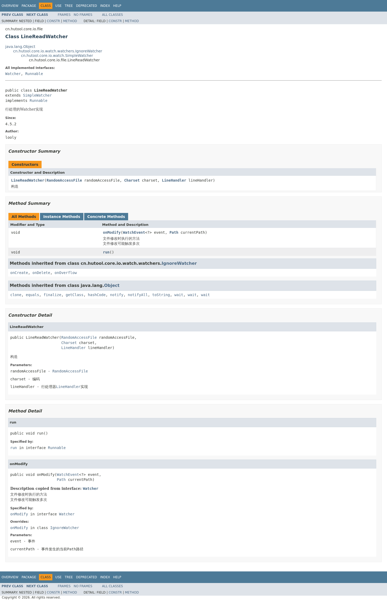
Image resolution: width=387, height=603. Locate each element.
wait (178, 295)
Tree (69, 6)
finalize (52, 295)
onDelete (41, 273)
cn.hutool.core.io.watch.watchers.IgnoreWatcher (57, 51)
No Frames (83, 15)
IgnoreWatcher (179, 263)
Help (117, 6)
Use (58, 6)
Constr (53, 21)
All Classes (112, 15)
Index (105, 6)
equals (32, 295)
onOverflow (66, 273)
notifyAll (138, 295)
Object (112, 285)
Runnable (34, 74)
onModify (111, 232)
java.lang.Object (20, 46)
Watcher (13, 74)
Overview (10, 6)
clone (15, 295)
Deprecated (86, 6)
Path (173, 232)
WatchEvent (134, 232)
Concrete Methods (106, 217)
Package (29, 6)
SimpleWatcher (37, 95)
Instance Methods (61, 217)
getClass (74, 295)
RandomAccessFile (64, 180)
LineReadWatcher (27, 180)
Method (70, 21)
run (106, 252)
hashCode (96, 295)
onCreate (19, 273)
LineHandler (174, 180)
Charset (132, 180)
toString (161, 295)
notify (116, 295)
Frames (64, 15)
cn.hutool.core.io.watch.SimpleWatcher (57, 55)
